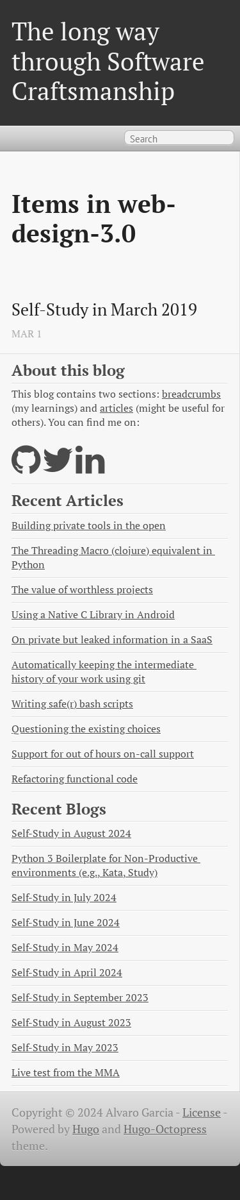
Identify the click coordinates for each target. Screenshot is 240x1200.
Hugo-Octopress (165, 1129)
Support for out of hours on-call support (103, 754)
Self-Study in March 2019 (104, 310)
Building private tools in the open (89, 525)
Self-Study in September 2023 (80, 997)
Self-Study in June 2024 (66, 922)
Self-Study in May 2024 (65, 947)
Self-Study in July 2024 (64, 897)
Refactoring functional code (75, 779)
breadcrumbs (191, 394)
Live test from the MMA (66, 1072)
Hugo (85, 1129)
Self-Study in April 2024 (67, 972)
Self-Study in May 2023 (65, 1047)
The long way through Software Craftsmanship (108, 61)
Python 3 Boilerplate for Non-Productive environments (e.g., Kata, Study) (106, 865)
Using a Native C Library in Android (93, 614)
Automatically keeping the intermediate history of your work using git (104, 672)
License (201, 1112)
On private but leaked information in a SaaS (112, 639)
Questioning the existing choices (86, 729)
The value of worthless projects (82, 589)
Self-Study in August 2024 (71, 833)
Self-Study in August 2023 (71, 1022)
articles (116, 408)
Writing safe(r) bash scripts (72, 704)
